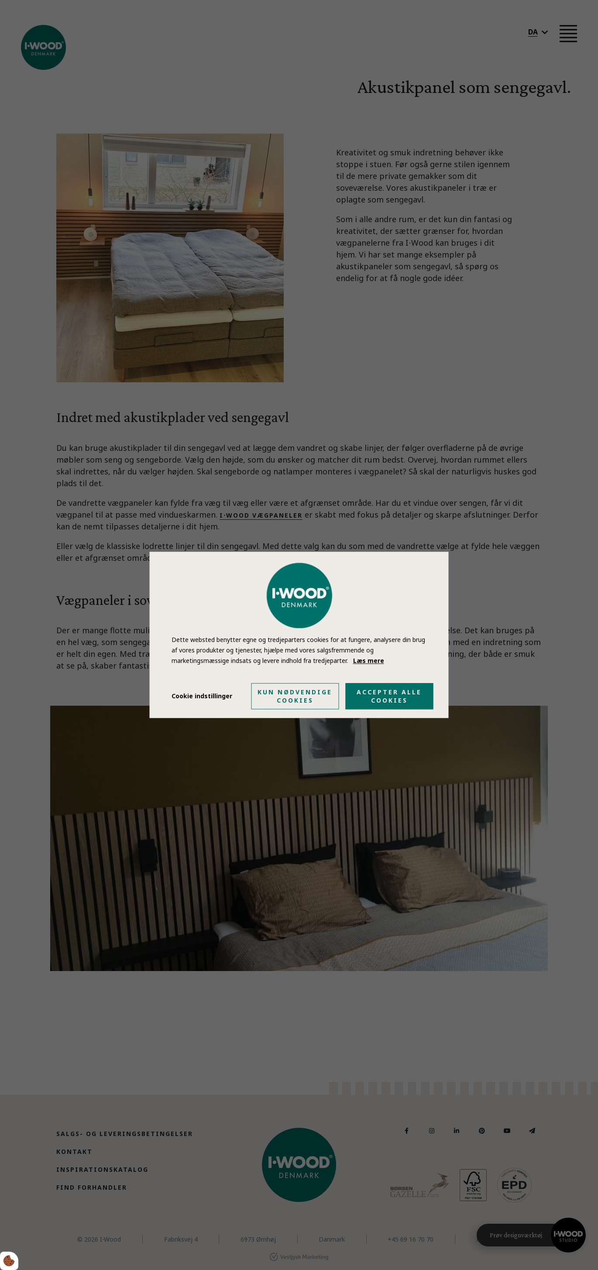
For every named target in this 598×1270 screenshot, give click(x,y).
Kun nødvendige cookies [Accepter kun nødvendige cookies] (295, 696)
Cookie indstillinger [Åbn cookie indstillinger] (202, 696)
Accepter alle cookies (389, 696)
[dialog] (299, 635)
